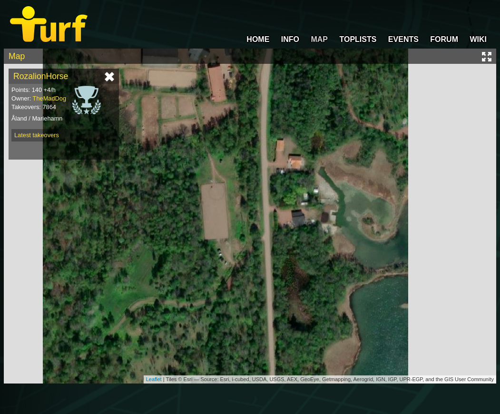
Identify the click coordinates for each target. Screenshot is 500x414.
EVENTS (403, 39)
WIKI (478, 39)
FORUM (444, 39)
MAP (319, 39)
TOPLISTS (357, 39)
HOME (257, 39)
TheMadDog (49, 98)
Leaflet (154, 379)
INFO (290, 39)
